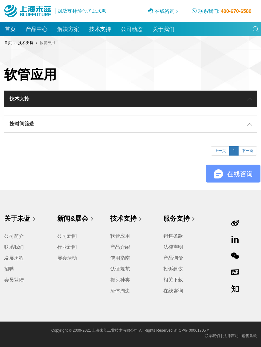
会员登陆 (14, 280)
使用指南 (120, 258)
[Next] (247, 151)
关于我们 (164, 29)
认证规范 (120, 269)
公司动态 (132, 29)
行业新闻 (67, 247)
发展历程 (14, 258)
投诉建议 (173, 269)
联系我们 (14, 247)
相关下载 (173, 280)
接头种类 (120, 280)
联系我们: (221, 11)
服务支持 (179, 218)
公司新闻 (67, 236)
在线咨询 (161, 11)
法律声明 (173, 247)
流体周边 (120, 291)
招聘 (9, 269)
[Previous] (220, 151)
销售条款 (173, 236)
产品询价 (173, 258)
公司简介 (14, 236)
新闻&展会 (75, 218)
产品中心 (37, 29)
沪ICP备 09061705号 (192, 330)
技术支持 (100, 29)
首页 (10, 29)
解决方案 (68, 29)
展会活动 (67, 258)
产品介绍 (120, 247)
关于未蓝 (20, 218)
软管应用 (120, 236)
